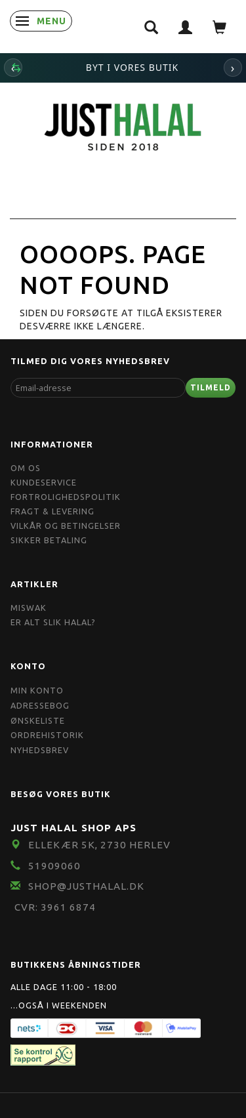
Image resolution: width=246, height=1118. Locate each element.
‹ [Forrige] (13, 67)
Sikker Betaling (48, 540)
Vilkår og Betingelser (65, 525)
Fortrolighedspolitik (65, 496)
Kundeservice (43, 482)
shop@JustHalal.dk (86, 886)
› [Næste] (233, 67)
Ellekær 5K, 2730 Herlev (99, 844)
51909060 (54, 865)
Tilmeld (210, 387)
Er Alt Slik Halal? (53, 622)
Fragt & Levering (52, 511)
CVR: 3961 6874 (55, 907)
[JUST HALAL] (123, 125)
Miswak (28, 607)
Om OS (25, 467)
